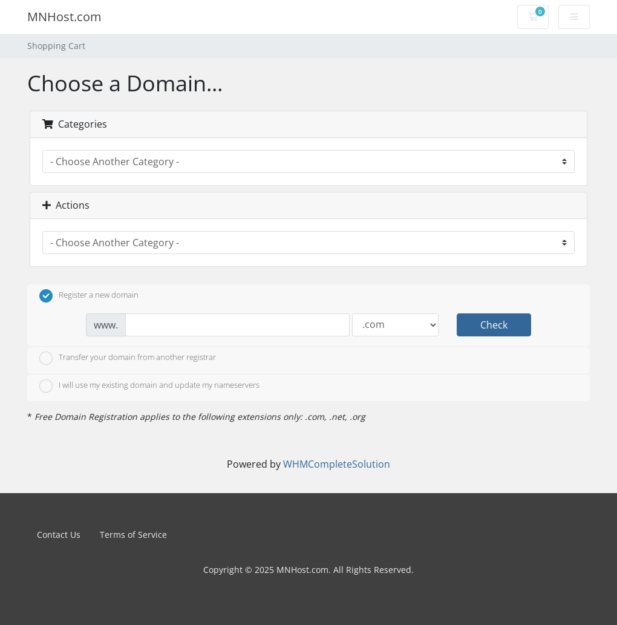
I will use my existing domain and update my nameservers (149, 386)
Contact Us (58, 534)
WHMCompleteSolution (336, 464)
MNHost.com (64, 16)
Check (494, 325)
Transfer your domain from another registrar (127, 358)
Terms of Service (133, 534)
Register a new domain (89, 296)
